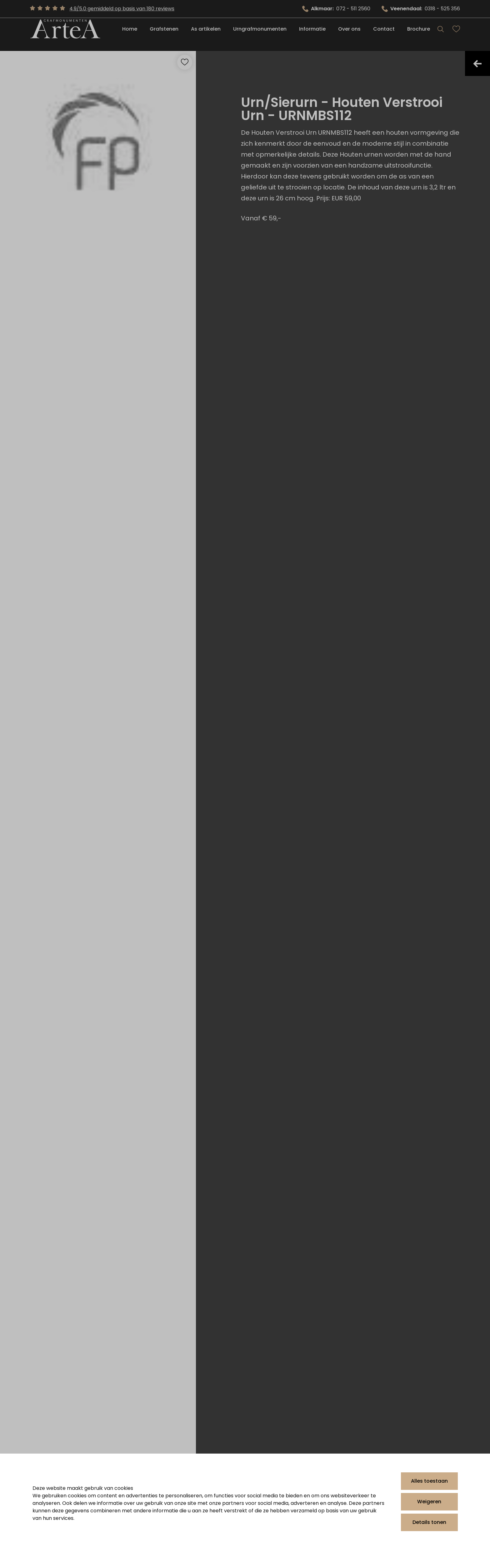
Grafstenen (164, 34)
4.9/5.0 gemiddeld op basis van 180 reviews (121, 8)
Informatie (312, 34)
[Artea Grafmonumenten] (65, 35)
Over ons (349, 34)
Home (129, 34)
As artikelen (206, 34)
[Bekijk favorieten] (456, 35)
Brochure (418, 34)
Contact (384, 34)
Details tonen (429, 1522)
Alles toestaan (429, 1481)
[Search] (441, 35)
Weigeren (429, 1501)
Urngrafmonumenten (260, 34)
